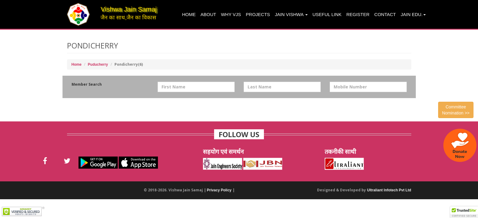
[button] (464, 212)
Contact (385, 14)
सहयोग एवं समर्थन (223, 151)
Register (358, 14)
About (208, 14)
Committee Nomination (456, 109)
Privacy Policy (219, 190)
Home (189, 14)
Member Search (87, 84)
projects (258, 14)
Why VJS (231, 14)
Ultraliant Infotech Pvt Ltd (389, 190)
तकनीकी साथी (340, 151)
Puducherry (98, 64)
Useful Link (327, 14)
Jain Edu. (413, 14)
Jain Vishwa (291, 14)
